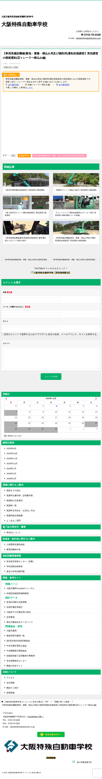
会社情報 (10, 683)
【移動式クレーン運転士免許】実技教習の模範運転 (76, 190)
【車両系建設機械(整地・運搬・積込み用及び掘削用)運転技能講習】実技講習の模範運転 (75, 239)
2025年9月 (11, 448)
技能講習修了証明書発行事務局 (20, 656)
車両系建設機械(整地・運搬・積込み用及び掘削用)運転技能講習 (59, 156)
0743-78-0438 (92, 34)
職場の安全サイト (14, 666)
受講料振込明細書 (14, 515)
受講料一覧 (11, 505)
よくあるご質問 (13, 520)
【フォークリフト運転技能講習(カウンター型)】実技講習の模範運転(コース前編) (75, 214)
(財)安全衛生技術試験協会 (18, 640)
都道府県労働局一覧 (15, 635)
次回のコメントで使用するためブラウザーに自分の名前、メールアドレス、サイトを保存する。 (51, 334)
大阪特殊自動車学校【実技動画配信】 (51, 273)
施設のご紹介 (12, 688)
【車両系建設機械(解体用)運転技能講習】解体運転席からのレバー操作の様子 (25, 239)
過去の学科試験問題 (15, 571)
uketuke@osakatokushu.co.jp (22, 727)
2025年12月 (11, 463)
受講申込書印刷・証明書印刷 (19, 495)
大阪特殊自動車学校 (24, 19)
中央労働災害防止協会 (16, 646)
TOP (26, 702)
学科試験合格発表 (14, 566)
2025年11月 (11, 458)
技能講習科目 (24, 156)
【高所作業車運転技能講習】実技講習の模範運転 (25, 190)
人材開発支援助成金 (15, 544)
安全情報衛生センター (16, 661)
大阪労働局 (11, 630)
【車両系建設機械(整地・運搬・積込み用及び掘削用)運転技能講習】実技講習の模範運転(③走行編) (76, 260)
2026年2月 (11, 473)
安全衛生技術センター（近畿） (20, 561)
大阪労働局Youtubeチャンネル (20, 588)
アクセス (10, 678)
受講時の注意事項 (14, 500)
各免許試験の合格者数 (16, 602)
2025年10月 (11, 453)
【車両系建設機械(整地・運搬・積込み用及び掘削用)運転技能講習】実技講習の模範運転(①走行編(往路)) (27, 260)
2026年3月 (11, 478)
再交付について (13, 532)
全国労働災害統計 (14, 607)
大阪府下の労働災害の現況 (18, 612)
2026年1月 (11, 468)
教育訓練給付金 (13, 549)
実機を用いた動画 (11, 67)
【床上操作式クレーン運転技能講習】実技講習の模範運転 (25, 214)
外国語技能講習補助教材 (17, 593)
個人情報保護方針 (85, 762)
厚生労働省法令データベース (19, 622)
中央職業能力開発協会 (16, 651)
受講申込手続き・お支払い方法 (20, 510)
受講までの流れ (13, 490)
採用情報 (10, 693)
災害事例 (10, 617)
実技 (13, 156)
